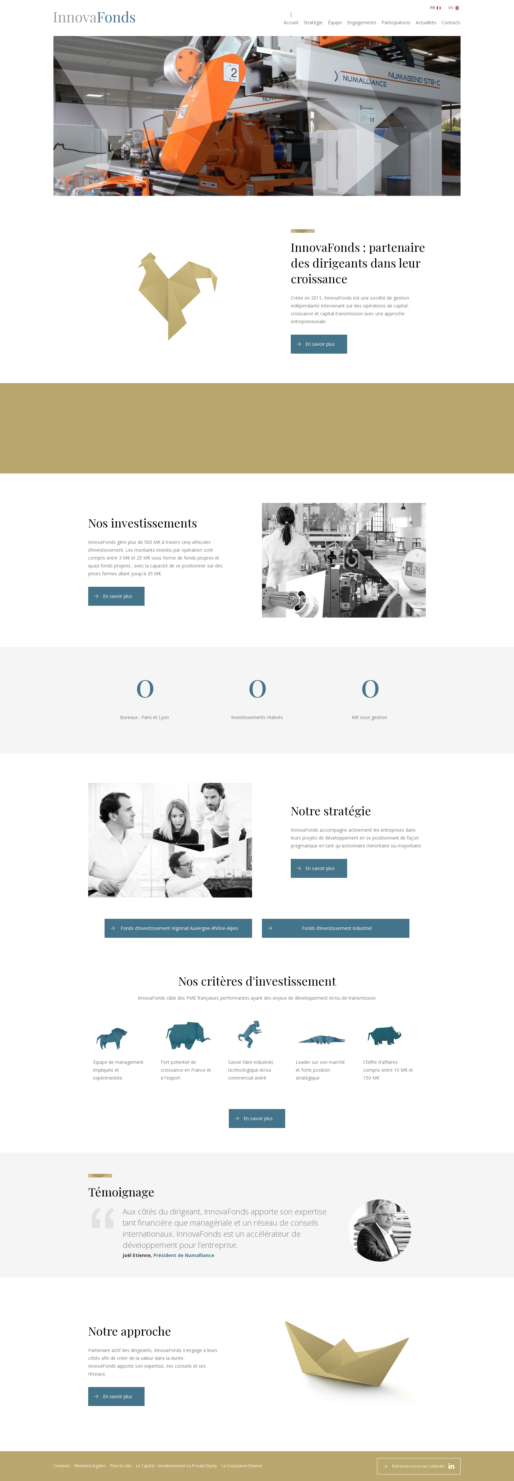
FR (432, 7)
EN (450, 7)
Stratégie (313, 22)
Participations (396, 22)
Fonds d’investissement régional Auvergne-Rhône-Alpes (179, 928)
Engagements (361, 22)
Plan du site (120, 1466)
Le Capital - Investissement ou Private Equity (176, 1466)
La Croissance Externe (242, 1466)
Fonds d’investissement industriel (337, 928)
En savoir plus (320, 344)
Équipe (335, 22)
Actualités (426, 22)
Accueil (291, 22)
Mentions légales (90, 1466)
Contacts (451, 22)
